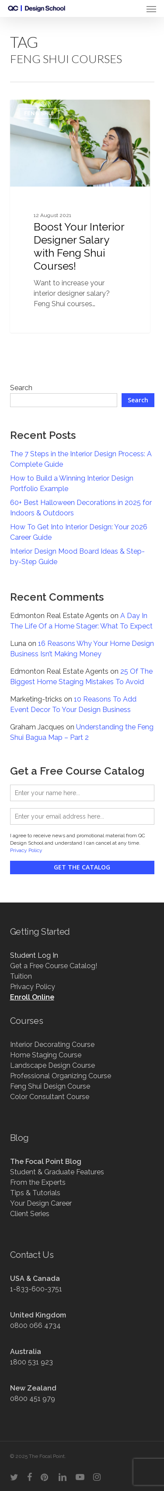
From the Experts (38, 1182)
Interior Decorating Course (52, 1044)
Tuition (21, 976)
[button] (151, 8)
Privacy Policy (26, 850)
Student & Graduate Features (57, 1172)
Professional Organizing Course (60, 1076)
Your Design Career (41, 1203)
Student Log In (34, 955)
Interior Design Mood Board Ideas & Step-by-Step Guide (77, 556)
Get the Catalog (82, 867)
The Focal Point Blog (45, 1161)
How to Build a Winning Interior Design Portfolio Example (71, 483)
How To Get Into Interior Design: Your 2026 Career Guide (78, 532)
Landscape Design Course (52, 1065)
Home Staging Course (45, 1055)
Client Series (29, 1214)
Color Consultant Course (49, 1097)
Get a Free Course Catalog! (53, 966)
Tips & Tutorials (35, 1193)
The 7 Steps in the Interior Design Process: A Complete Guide (81, 459)
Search (21, 388)
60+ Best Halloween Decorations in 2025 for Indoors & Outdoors (81, 507)
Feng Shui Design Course (50, 1086)
